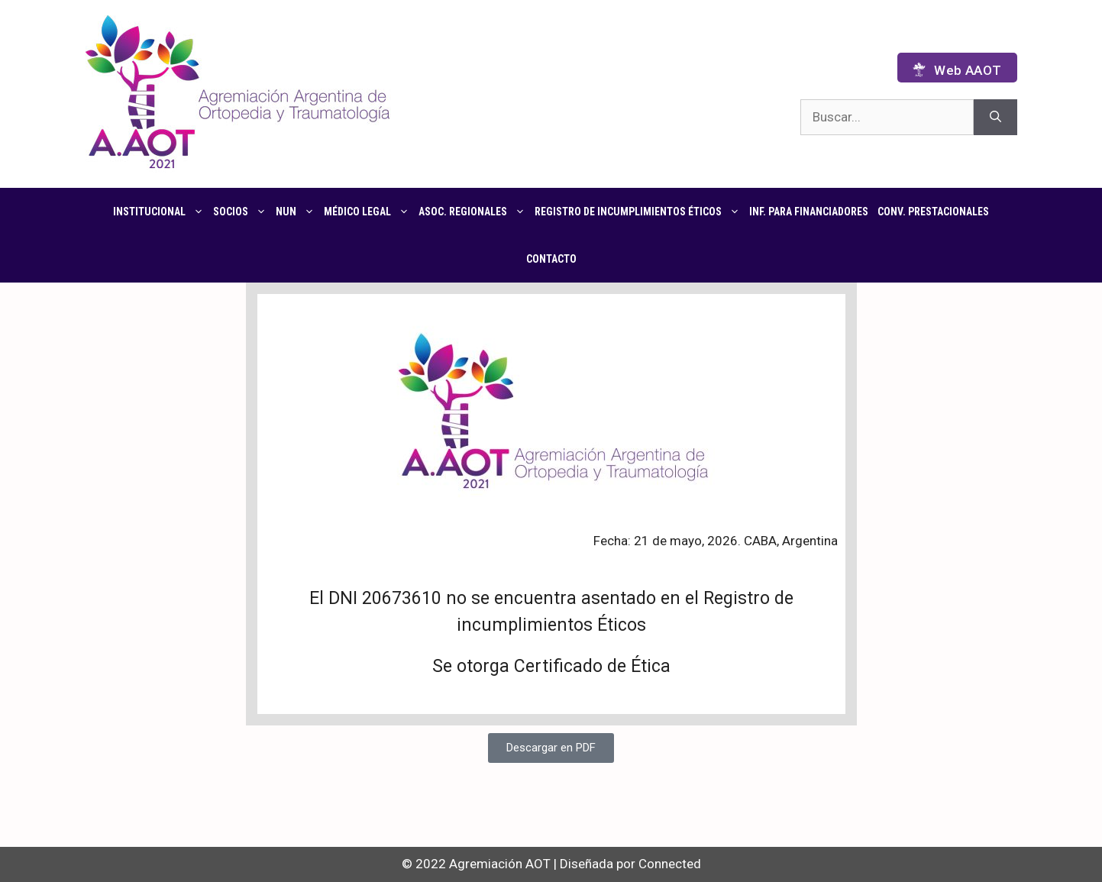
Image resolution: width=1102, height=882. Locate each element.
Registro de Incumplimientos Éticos (640, 211)
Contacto (551, 259)
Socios (242, 211)
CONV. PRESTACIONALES (933, 211)
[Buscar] (995, 117)
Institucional (160, 211)
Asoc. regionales (474, 211)
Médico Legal (369, 211)
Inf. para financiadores (808, 211)
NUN (297, 211)
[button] (551, 748)
